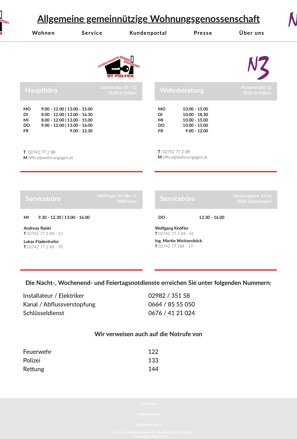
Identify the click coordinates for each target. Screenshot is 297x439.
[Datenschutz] (150, 424)
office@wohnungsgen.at (50, 158)
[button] (43, 33)
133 (153, 360)
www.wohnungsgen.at (136, 432)
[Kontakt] (150, 403)
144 (153, 369)
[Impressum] (150, 414)
